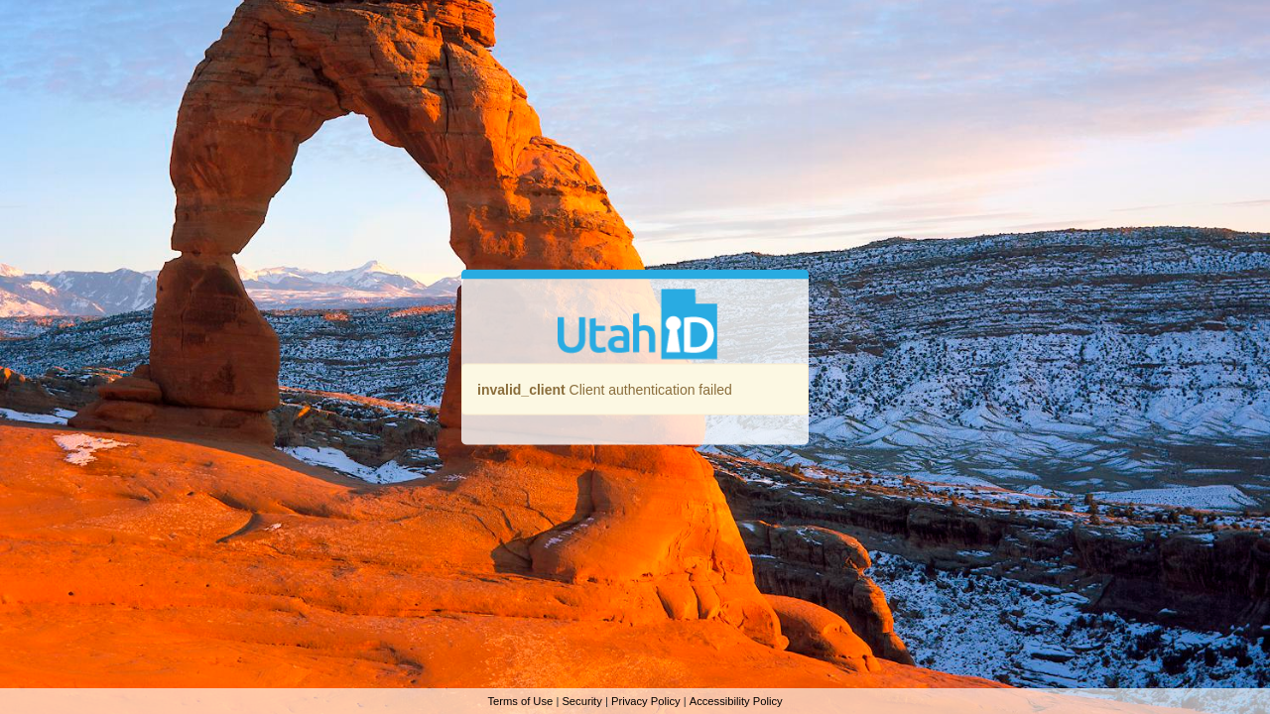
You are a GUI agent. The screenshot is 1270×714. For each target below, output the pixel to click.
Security (581, 701)
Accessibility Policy (736, 701)
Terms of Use (520, 701)
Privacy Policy (646, 701)
